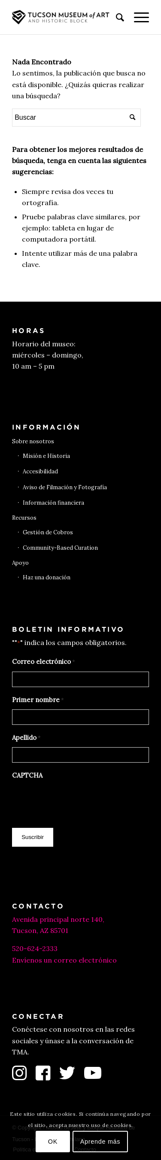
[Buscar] (116, 17)
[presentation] (77, 801)
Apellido (26, 738)
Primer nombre (38, 700)
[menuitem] (116, 17)
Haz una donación (46, 577)
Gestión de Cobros (48, 532)
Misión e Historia (46, 456)
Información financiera (53, 502)
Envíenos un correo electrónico (64, 960)
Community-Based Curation (60, 547)
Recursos (24, 517)
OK (53, 1141)
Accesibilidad (40, 471)
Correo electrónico (43, 662)
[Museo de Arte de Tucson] (67, 17)
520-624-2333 (35, 948)
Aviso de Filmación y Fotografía (65, 487)
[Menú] (137, 17)
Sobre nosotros (33, 441)
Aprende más (100, 1141)
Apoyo (20, 562)
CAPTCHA (27, 775)
